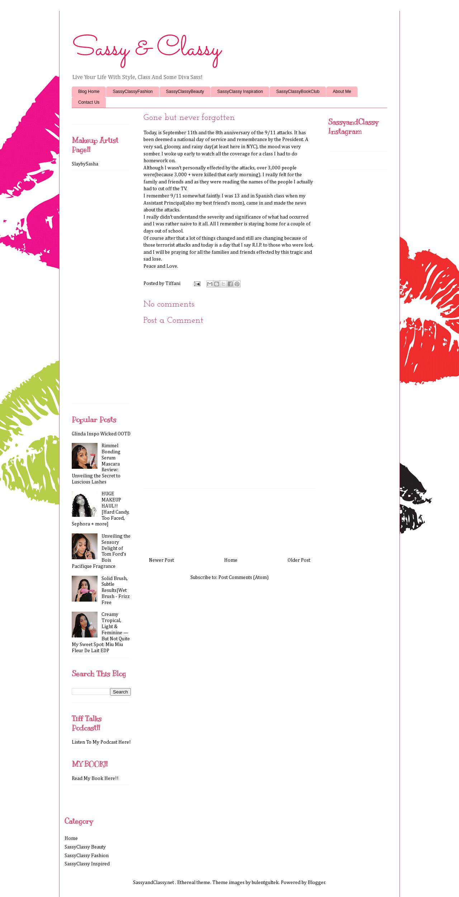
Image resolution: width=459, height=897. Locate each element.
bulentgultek (265, 882)
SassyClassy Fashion (87, 855)
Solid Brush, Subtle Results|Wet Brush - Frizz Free (115, 590)
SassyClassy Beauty (85, 847)
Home (230, 560)
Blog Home (88, 91)
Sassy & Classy (146, 49)
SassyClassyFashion (132, 91)
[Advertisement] (229, 520)
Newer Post (161, 560)
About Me (342, 91)
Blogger (316, 882)
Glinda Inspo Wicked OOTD (101, 433)
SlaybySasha (85, 164)
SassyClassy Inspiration (240, 91)
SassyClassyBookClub (298, 91)
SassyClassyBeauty (185, 91)
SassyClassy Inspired (87, 863)
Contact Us (88, 102)
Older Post (299, 560)
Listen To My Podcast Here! (101, 742)
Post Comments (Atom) (243, 577)
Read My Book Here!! (95, 778)
